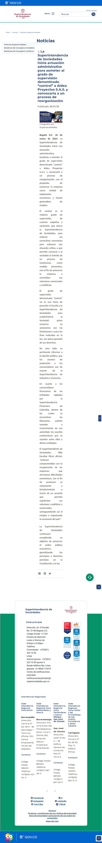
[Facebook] (40, 574)
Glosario (52, 811)
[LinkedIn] (45, 574)
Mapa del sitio (52, 821)
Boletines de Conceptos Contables (19, 48)
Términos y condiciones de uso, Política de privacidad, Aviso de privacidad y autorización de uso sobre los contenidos (52, 815)
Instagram (38, 801)
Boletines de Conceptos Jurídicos (19, 51)
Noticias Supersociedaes (15, 45)
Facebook (38, 798)
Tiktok (62, 804)
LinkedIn (62, 801)
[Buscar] (75, 14)
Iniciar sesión (91, 10)
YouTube (38, 804)
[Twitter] (50, 574)
